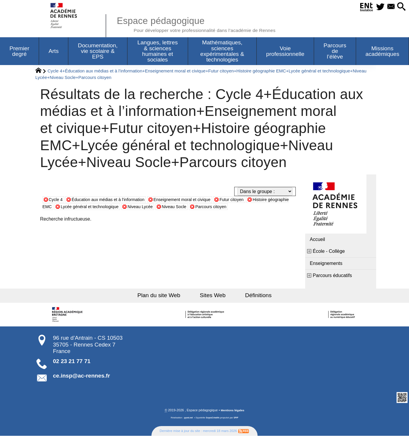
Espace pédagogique (207, 23)
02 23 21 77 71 (71, 362)
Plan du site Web (165, 296)
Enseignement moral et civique (197, 200)
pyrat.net (187, 418)
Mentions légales (232, 411)
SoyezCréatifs (213, 418)
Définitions (251, 296)
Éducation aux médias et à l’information (114, 200)
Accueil (317, 240)
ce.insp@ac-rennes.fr (81, 376)
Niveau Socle (213, 207)
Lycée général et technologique (120, 207)
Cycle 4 (56, 200)
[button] (400, 7)
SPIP (237, 418)
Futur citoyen (252, 200)
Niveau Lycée (175, 207)
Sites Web (213, 296)
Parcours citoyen (253, 207)
